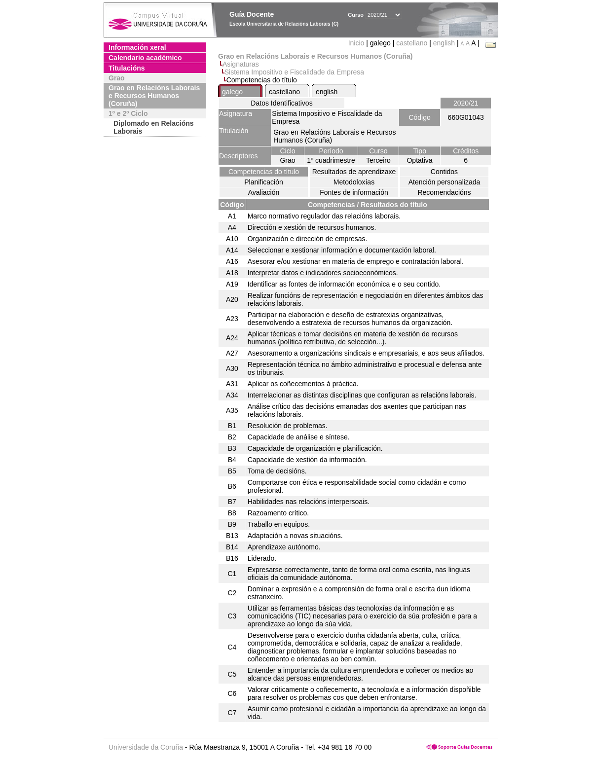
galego (232, 92)
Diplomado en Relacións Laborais (153, 127)
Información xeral (137, 47)
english (444, 43)
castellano (411, 43)
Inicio (357, 43)
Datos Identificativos (281, 103)
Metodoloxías (353, 182)
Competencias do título (263, 172)
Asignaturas (240, 64)
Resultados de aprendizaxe (354, 172)
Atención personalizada (444, 182)
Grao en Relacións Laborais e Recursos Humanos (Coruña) (154, 96)
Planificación (263, 182)
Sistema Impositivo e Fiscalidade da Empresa (294, 72)
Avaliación (264, 192)
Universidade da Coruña (146, 747)
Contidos (444, 172)
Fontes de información (354, 192)
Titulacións (127, 68)
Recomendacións (444, 192)
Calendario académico (145, 58)
